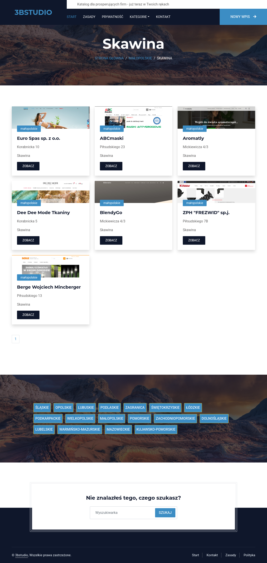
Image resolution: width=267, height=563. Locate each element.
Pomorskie (139, 418)
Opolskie (63, 407)
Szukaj (165, 512)
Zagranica (135, 407)
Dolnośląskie (214, 418)
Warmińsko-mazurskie (79, 429)
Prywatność (112, 16)
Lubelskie (44, 429)
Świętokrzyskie (165, 407)
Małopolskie (140, 58)
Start (72, 16)
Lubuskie (86, 407)
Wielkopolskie (80, 418)
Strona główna (109, 58)
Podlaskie (109, 407)
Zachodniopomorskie (175, 418)
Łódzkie (193, 407)
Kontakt (163, 16)
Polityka (249, 555)
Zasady (89, 16)
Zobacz (28, 166)
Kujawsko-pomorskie (156, 429)
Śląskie (42, 407)
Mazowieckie (118, 429)
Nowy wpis (243, 16)
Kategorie (138, 16)
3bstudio (21, 555)
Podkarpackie (48, 418)
